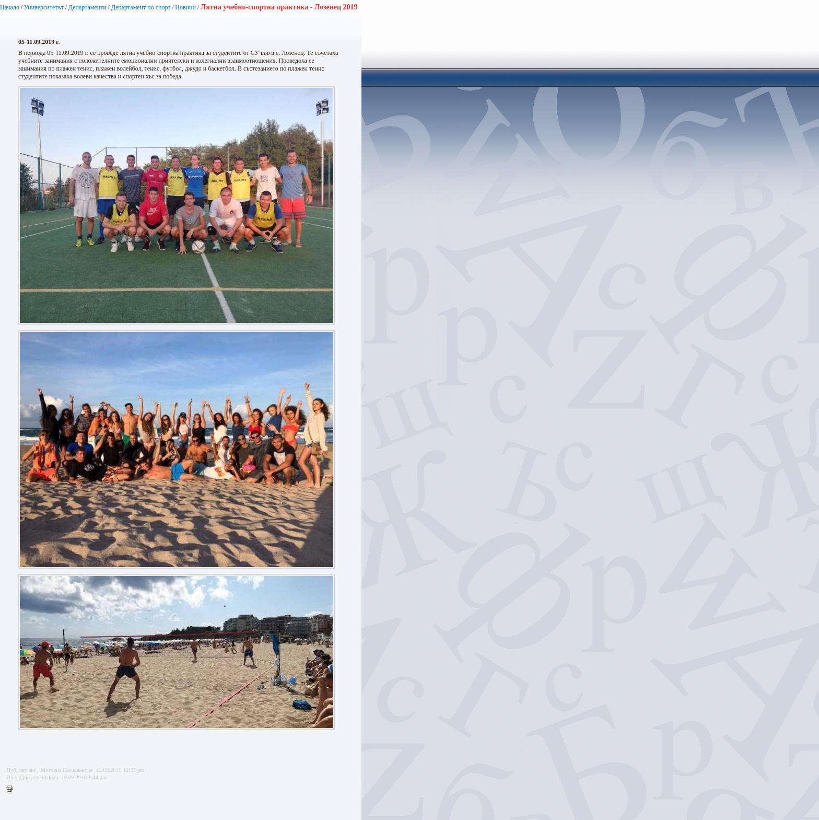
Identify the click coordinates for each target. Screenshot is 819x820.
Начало (9, 7)
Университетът (44, 7)
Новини (185, 7)
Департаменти (87, 7)
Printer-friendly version (12, 789)
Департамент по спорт (141, 7)
